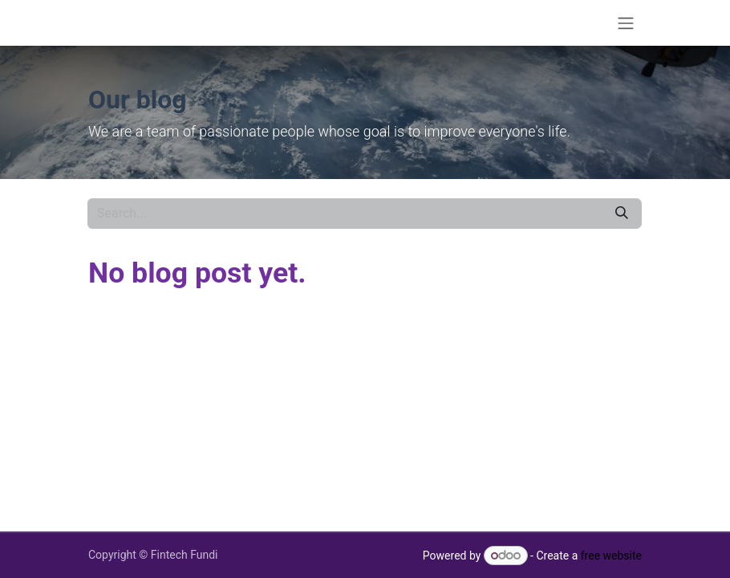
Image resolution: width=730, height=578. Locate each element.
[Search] (622, 213)
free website (611, 555)
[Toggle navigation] (626, 22)
